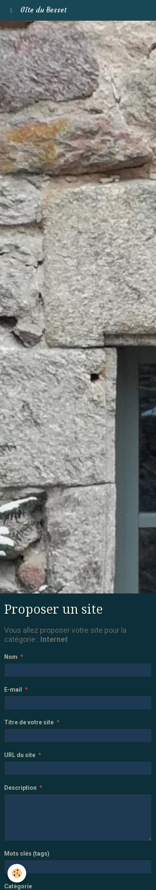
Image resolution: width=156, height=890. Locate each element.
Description (20, 787)
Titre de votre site (29, 722)
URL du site (19, 755)
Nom (10, 657)
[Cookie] (16, 873)
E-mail (13, 689)
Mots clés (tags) (27, 853)
